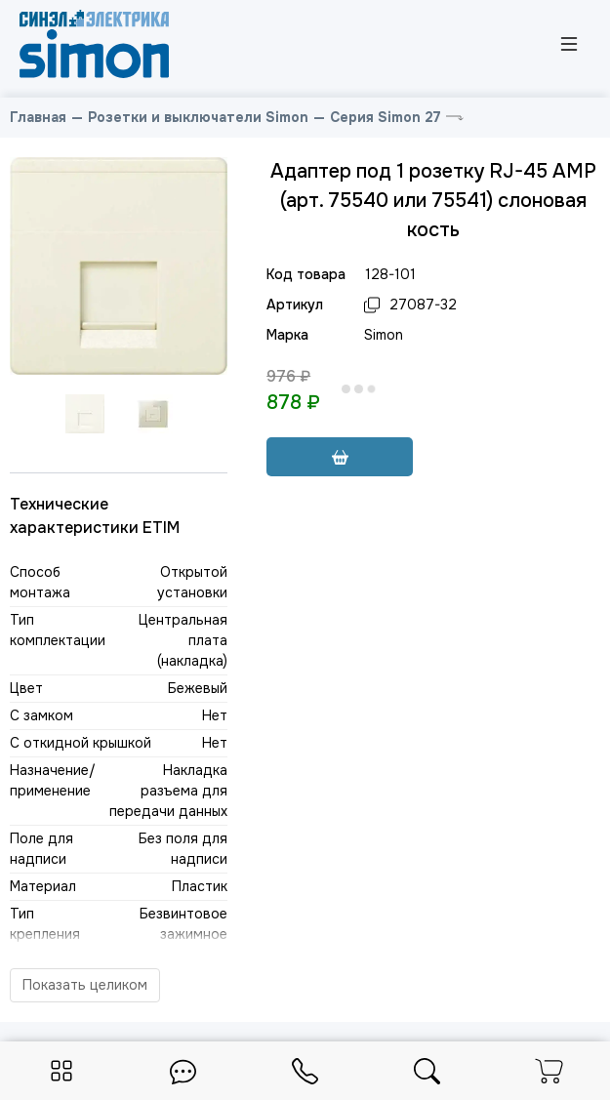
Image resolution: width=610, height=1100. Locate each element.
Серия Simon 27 (385, 117)
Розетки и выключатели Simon (198, 117)
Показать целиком (84, 985)
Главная (38, 117)
